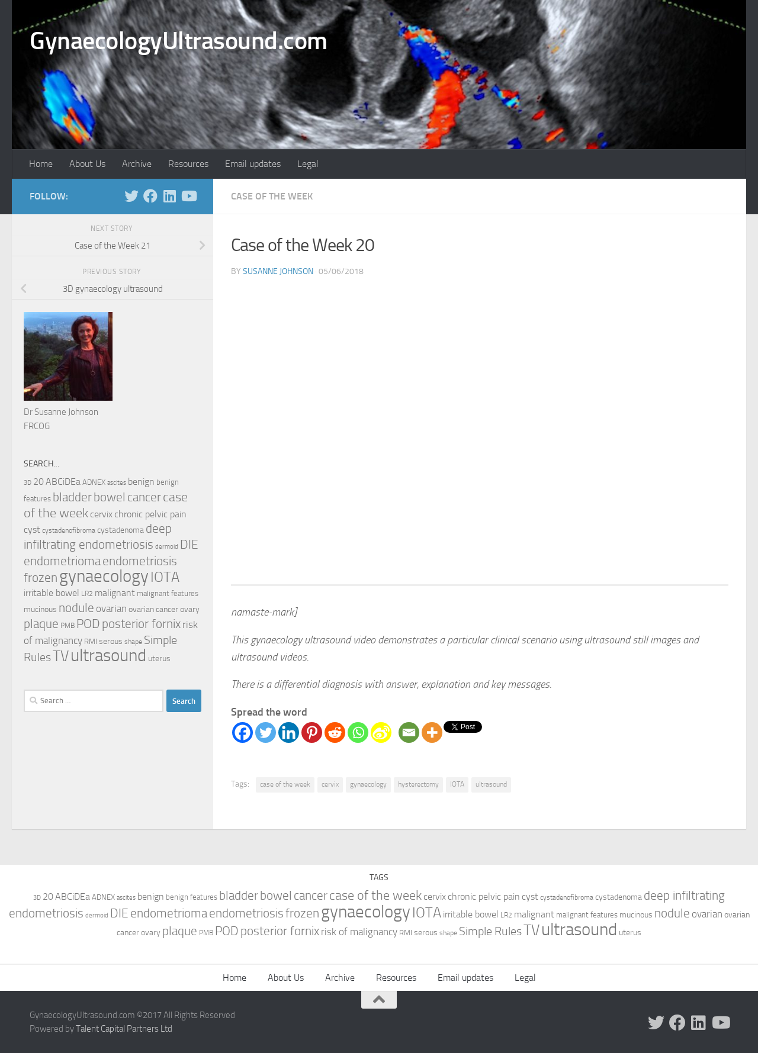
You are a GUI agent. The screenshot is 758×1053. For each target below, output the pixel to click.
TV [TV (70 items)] (61, 656)
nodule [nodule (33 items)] (76, 608)
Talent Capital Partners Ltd (124, 1028)
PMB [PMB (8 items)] (67, 626)
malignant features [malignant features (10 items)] (167, 593)
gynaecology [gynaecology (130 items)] (104, 576)
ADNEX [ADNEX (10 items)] (93, 482)
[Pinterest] (311, 732)
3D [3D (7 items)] (27, 482)
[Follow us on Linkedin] (169, 196)
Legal (308, 163)
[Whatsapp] (358, 732)
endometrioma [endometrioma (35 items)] (62, 560)
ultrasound (491, 784)
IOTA (457, 784)
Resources (188, 163)
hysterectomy (418, 784)
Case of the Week (272, 196)
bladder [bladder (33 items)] (72, 497)
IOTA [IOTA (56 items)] (164, 577)
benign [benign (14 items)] (141, 481)
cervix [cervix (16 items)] (101, 514)
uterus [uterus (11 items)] (159, 658)
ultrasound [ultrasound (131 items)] (108, 655)
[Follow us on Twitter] (131, 196)
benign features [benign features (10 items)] (191, 897)
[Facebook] (242, 732)
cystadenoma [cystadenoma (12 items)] (120, 530)
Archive (137, 163)
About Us (87, 163)
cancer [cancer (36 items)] (144, 497)
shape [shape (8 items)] (133, 641)
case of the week (285, 784)
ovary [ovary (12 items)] (190, 609)
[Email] (409, 732)
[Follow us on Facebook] (150, 196)
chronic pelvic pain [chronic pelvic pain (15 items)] (150, 514)
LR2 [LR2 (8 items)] (87, 594)
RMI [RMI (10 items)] (90, 641)
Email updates (253, 163)
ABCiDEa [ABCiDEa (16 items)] (63, 481)
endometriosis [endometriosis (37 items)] (139, 560)
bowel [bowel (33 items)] (110, 497)
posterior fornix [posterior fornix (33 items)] (141, 624)
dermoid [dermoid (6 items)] (166, 546)
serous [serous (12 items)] (111, 641)
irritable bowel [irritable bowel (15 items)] (51, 592)
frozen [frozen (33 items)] (40, 578)
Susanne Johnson (278, 271)
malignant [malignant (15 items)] (115, 592)
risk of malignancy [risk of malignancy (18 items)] (359, 932)
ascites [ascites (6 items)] (116, 483)
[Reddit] (335, 732)
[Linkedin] (288, 732)
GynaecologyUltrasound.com (178, 41)
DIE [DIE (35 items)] (189, 544)
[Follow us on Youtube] (188, 196)
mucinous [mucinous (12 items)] (40, 609)
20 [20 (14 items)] (38, 481)
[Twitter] (265, 732)
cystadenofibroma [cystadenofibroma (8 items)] (68, 530)
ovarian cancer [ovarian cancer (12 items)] (153, 609)
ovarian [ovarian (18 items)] (111, 608)
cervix (330, 784)
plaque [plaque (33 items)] (41, 624)
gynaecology (368, 784)
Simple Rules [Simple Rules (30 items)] (490, 931)
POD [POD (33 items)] (88, 624)
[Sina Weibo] (381, 732)
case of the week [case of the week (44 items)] (375, 895)
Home (41, 163)
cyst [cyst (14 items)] (32, 529)
